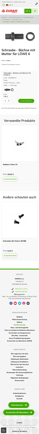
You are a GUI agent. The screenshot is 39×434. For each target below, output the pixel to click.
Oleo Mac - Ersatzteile (19, 335)
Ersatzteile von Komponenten (19, 333)
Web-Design (25, 427)
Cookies (19, 423)
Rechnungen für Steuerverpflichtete (19, 372)
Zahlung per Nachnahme (19, 359)
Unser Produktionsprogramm (19, 338)
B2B (24, 2)
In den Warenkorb (10, 179)
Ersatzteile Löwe (17, 19)
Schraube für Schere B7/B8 (14, 241)
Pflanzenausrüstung (19, 319)
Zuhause (4, 17)
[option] (19, 154)
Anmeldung (17, 2)
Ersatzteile (6, 19)
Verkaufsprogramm (15, 17)
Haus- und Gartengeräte (19, 327)
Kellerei (19, 322)
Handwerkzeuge (28, 17)
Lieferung (19, 375)
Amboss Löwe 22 (10, 164)
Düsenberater (19, 405)
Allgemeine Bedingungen (19, 378)
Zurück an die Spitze (19, 430)
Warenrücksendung (19, 370)
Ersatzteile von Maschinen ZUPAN (19, 341)
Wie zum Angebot (19, 356)
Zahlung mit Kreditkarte (19, 362)
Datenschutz (19, 380)
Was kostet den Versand (20, 364)
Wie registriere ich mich (19, 354)
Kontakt (20, 398)
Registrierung (7, 2)
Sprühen (20, 317)
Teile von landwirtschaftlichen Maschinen (19, 330)
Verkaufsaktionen (19, 393)
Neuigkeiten (19, 396)
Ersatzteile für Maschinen (19, 412)
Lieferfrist (19, 367)
